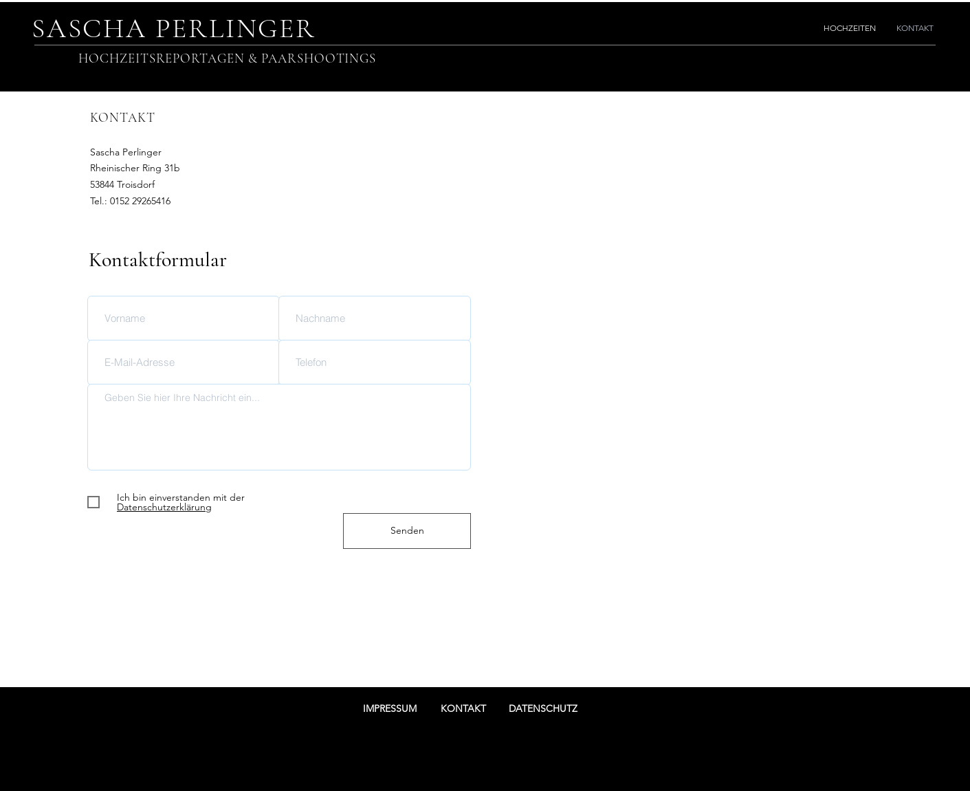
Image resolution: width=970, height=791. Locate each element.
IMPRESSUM (390, 708)
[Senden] (407, 531)
